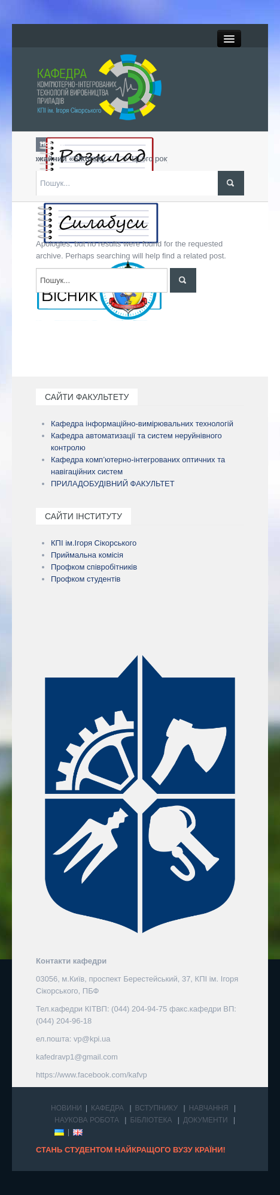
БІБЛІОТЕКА (151, 1120)
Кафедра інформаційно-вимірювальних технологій (142, 423)
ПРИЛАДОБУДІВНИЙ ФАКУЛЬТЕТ (113, 483)
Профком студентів (86, 578)
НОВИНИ (66, 1108)
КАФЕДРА (107, 1108)
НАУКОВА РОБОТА (86, 1120)
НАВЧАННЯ (209, 1108)
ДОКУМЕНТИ (205, 1120)
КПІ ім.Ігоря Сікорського (93, 542)
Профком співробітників (94, 566)
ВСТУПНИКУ (156, 1108)
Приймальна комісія (87, 554)
